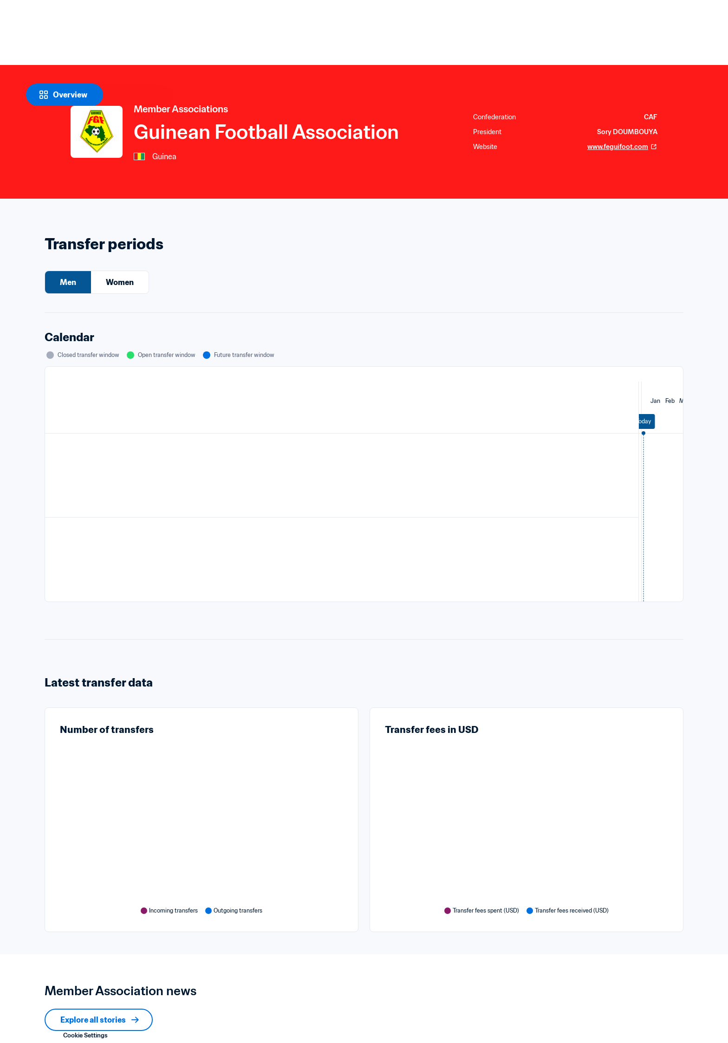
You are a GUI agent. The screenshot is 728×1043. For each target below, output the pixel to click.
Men (68, 282)
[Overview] (64, 95)
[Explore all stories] (99, 1020)
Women (120, 282)
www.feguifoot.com (622, 147)
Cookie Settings (85, 1035)
